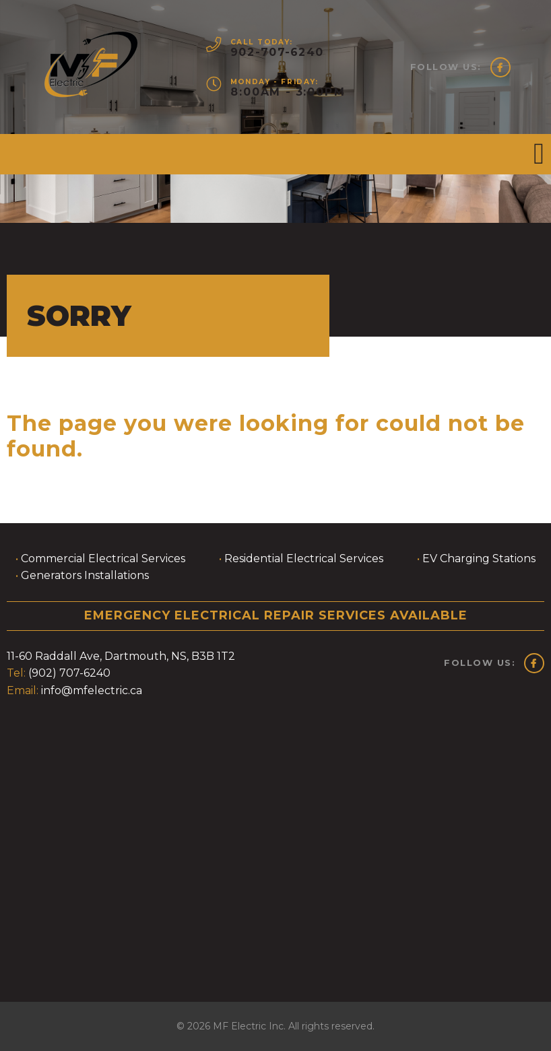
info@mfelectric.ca (91, 690)
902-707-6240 (276, 52)
